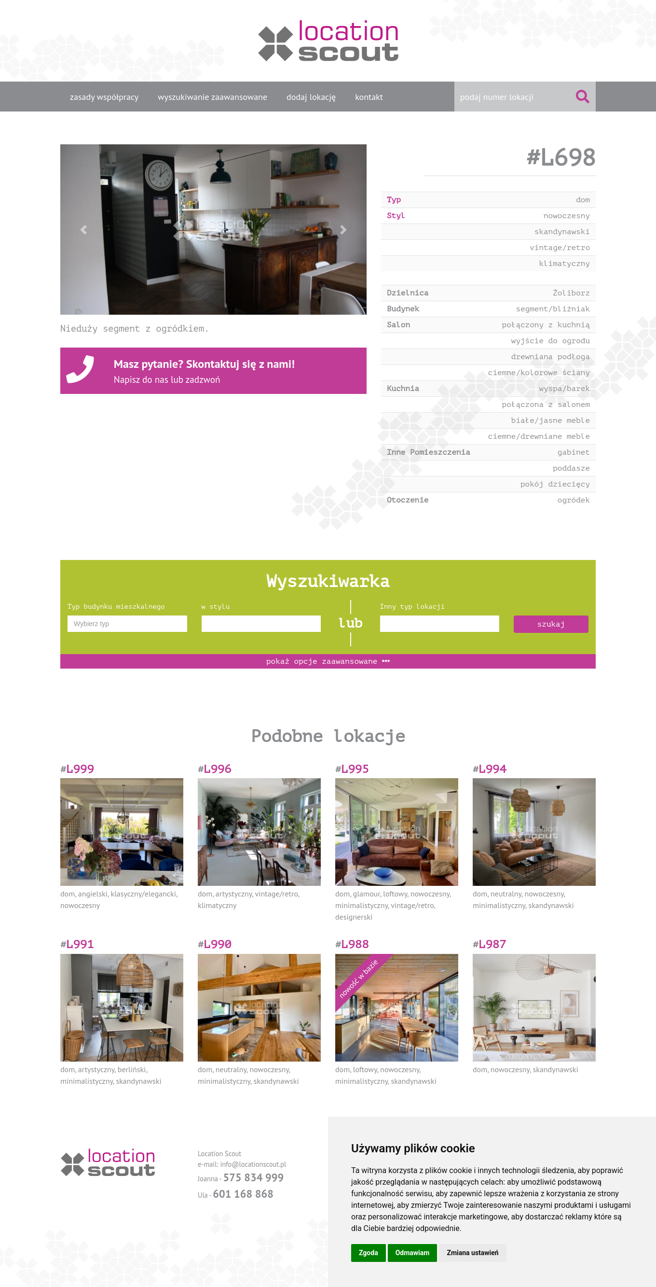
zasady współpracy (104, 96)
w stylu (216, 606)
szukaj (551, 624)
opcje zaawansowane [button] (328, 661)
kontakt (369, 96)
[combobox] (127, 624)
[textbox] (127, 623)
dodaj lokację (311, 96)
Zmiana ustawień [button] (472, 1253)
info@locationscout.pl (253, 1164)
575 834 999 (253, 1177)
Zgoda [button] (368, 1253)
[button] (83, 229)
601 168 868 (243, 1194)
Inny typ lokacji (412, 606)
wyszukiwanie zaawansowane (212, 96)
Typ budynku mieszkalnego (116, 606)
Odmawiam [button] (413, 1253)
